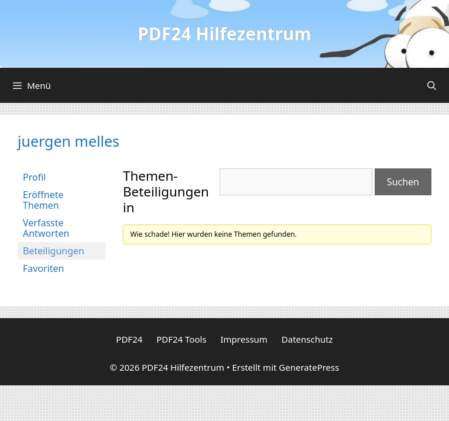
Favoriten (43, 268)
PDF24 (129, 339)
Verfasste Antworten (46, 228)
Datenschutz (307, 339)
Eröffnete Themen (43, 200)
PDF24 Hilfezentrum (224, 34)
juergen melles (68, 141)
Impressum (244, 339)
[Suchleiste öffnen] (431, 85)
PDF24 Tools (181, 339)
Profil (34, 177)
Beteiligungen (53, 250)
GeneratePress (309, 367)
